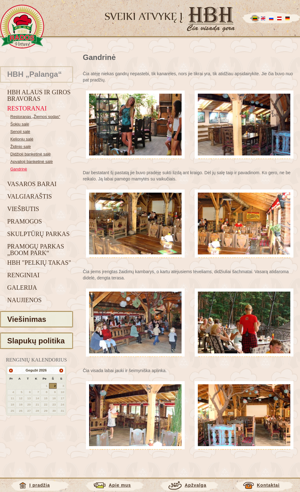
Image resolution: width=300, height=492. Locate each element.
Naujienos (24, 300)
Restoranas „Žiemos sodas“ (35, 116)
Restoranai (27, 108)
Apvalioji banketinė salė (31, 161)
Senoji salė (20, 131)
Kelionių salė (21, 139)
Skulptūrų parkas (38, 233)
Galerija (22, 287)
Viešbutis (23, 208)
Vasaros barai (32, 183)
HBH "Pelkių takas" (39, 262)
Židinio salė (20, 146)
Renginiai (23, 275)
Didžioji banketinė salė (30, 154)
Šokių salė (19, 124)
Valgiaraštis (29, 196)
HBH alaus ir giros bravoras (39, 95)
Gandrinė (18, 169)
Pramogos (24, 221)
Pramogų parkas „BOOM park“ (35, 249)
